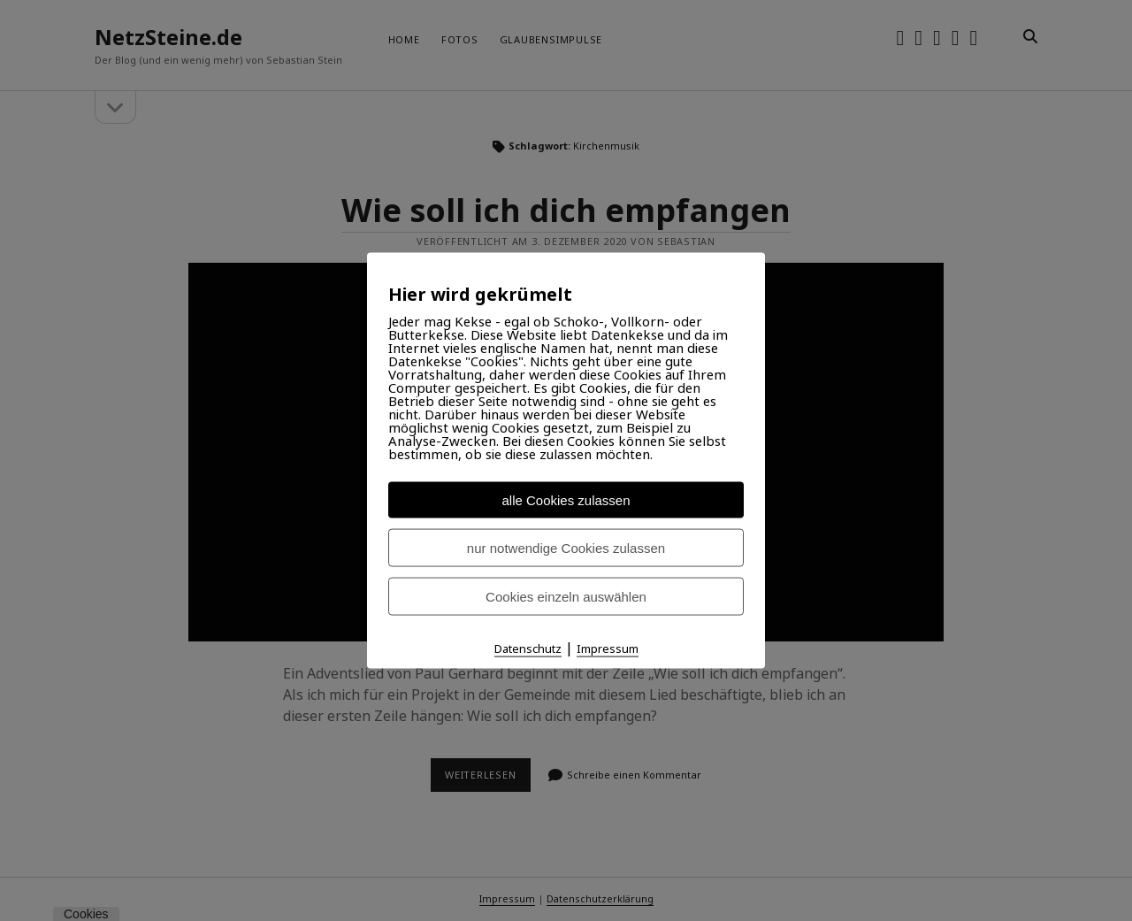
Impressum (608, 648)
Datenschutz (528, 648)
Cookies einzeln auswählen (566, 596)
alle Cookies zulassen (565, 500)
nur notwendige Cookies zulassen (566, 548)
